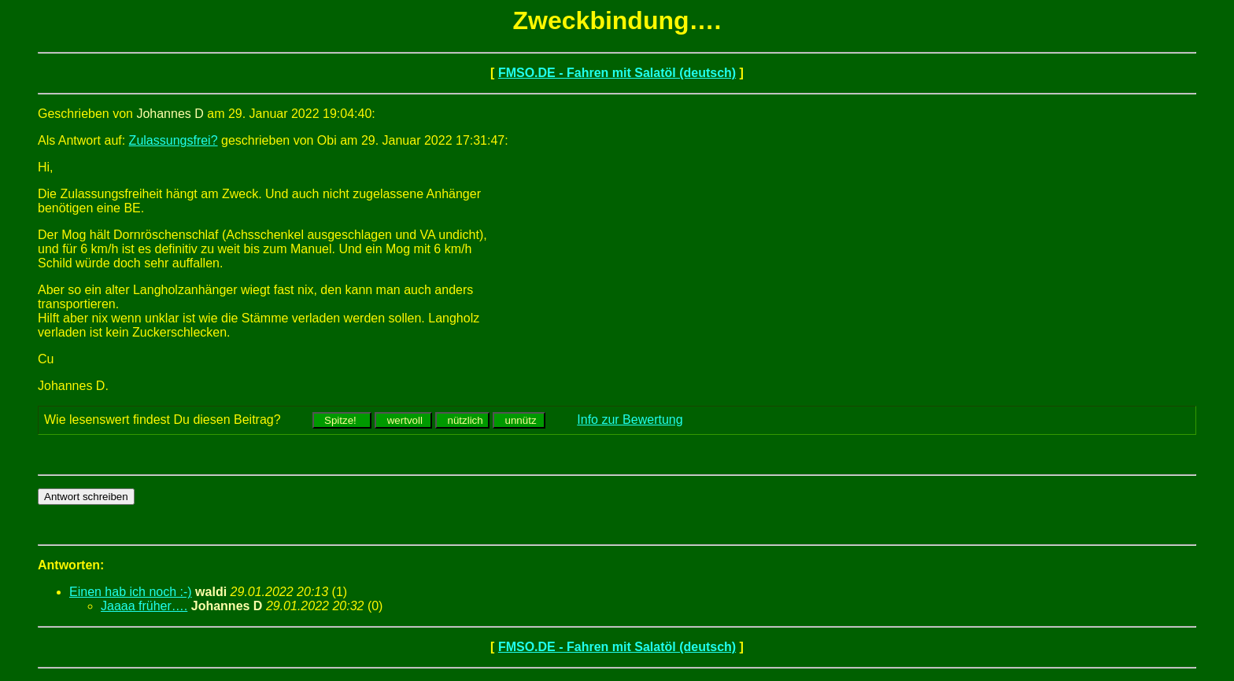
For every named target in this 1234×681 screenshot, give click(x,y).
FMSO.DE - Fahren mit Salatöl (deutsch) (617, 72)
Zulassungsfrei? (173, 140)
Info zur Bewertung (629, 419)
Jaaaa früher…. (144, 606)
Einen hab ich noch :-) (130, 591)
